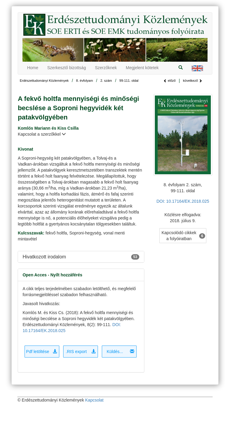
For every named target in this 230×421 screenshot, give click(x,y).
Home (32, 67)
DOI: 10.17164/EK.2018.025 (182, 201)
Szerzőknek (106, 67)
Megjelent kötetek (142, 67)
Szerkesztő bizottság (66, 67)
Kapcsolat (94, 400)
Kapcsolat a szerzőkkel (42, 134)
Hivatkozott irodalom (44, 256)
